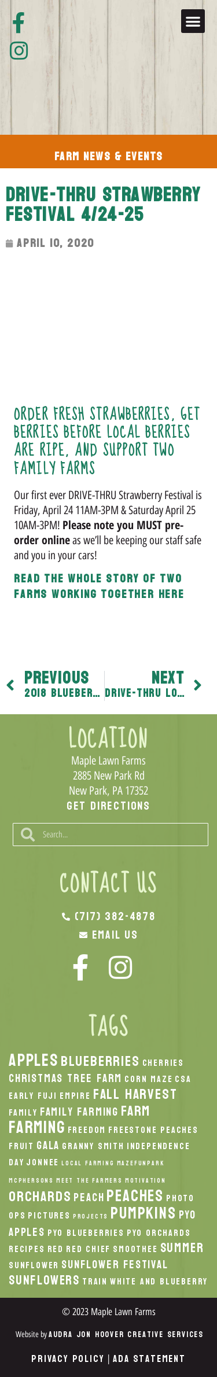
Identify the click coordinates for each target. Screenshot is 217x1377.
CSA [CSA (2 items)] (183, 1079)
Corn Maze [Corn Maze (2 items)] (148, 1079)
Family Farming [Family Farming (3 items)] (79, 1112)
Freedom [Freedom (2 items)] (87, 1130)
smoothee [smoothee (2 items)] (135, 1249)
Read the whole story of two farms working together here (99, 586)
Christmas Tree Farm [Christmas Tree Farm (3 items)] (65, 1078)
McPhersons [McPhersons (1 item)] (31, 1180)
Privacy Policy (67, 1359)
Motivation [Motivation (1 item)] (145, 1180)
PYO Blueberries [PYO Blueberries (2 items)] (85, 1233)
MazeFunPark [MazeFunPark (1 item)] (140, 1163)
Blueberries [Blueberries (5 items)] (100, 1061)
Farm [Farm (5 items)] (135, 1111)
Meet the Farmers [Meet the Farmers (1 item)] (89, 1180)
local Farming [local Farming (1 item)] (87, 1163)
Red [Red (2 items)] (55, 1249)
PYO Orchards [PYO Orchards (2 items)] (159, 1233)
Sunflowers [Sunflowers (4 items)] (44, 1280)
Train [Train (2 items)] (95, 1281)
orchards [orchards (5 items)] (40, 1196)
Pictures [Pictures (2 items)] (49, 1216)
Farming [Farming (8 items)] (37, 1127)
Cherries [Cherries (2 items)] (163, 1063)
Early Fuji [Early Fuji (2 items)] (33, 1096)
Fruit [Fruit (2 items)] (21, 1146)
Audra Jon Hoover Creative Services (126, 1334)
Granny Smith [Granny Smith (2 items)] (93, 1146)
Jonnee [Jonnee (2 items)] (42, 1162)
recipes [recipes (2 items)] (27, 1249)
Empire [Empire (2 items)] (75, 1096)
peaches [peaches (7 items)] (135, 1196)
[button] (193, 21)
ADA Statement (149, 1359)
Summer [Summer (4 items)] (182, 1248)
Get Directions (108, 806)
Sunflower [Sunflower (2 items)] (34, 1265)
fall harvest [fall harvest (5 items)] (135, 1094)
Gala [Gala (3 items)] (48, 1145)
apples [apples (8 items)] (33, 1060)
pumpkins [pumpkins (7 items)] (143, 1213)
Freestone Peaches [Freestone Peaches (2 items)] (153, 1130)
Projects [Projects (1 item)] (90, 1216)
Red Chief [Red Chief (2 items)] (88, 1249)
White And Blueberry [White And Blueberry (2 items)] (159, 1281)
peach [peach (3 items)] (88, 1197)
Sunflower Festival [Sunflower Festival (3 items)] (114, 1264)
